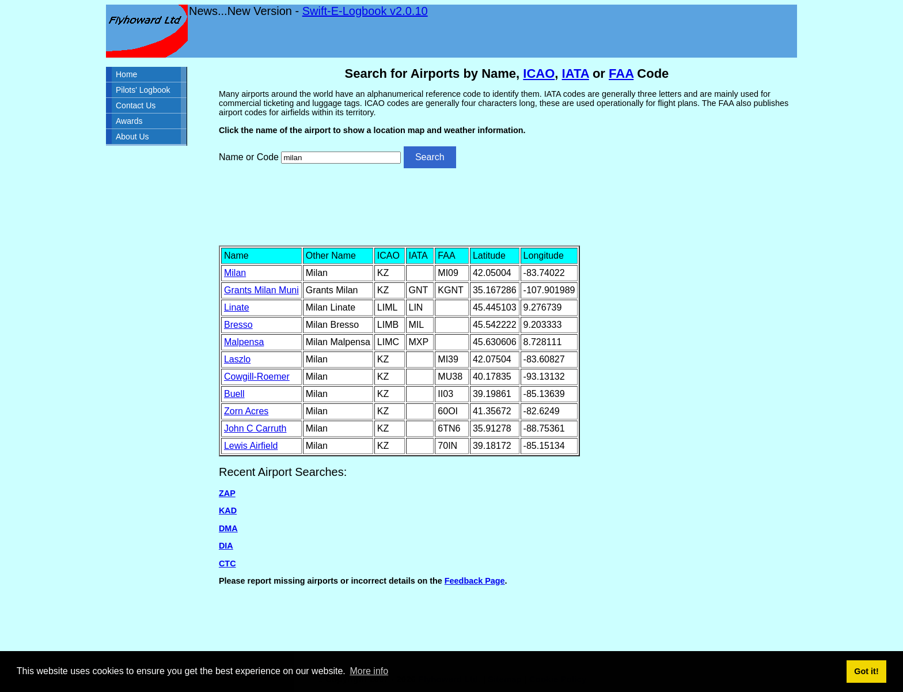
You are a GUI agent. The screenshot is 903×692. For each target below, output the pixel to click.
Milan (235, 273)
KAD (228, 510)
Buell (234, 394)
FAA (621, 73)
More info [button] (369, 671)
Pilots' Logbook (143, 89)
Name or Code (249, 157)
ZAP (227, 493)
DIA (226, 545)
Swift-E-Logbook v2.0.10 (365, 11)
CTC (227, 563)
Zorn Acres (246, 411)
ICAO (539, 73)
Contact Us (135, 105)
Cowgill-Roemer (257, 376)
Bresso (238, 325)
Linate (236, 307)
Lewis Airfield (251, 446)
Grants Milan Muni (261, 290)
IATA (575, 73)
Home (126, 74)
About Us (132, 136)
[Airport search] (341, 158)
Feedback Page (475, 580)
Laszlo (237, 359)
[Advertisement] (506, 206)
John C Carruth (255, 428)
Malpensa (244, 342)
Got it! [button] (866, 671)
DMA (228, 528)
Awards (129, 121)
